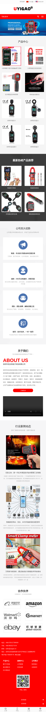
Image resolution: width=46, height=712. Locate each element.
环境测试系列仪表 (11, 214)
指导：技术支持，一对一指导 (23, 332)
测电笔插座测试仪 (34, 214)
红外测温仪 (6, 670)
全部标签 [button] (23, 703)
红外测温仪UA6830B (11, 94)
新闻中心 (20, 661)
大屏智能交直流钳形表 (34, 68)
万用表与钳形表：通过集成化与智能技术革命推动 (23, 571)
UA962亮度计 (34, 120)
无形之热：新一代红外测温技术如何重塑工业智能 (23, 473)
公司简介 (35, 661)
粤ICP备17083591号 (8, 655)
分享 (6, 709)
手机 (17, 709)
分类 (29, 709)
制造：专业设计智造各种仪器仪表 (23, 253)
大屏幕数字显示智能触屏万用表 (11, 68)
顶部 (40, 709)
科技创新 (20, 667)
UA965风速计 (34, 147)
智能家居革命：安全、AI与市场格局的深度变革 (23, 522)
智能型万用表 (11, 188)
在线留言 (34, 667)
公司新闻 (20, 664)
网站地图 (18, 655)
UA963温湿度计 (11, 147)
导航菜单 (5, 17)
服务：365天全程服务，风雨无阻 (23, 279)
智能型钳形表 (34, 188)
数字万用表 (6, 664)
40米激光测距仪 (34, 94)
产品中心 (6, 661)
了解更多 (23, 390)
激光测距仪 (6, 667)
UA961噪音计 (11, 120)
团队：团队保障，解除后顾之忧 (23, 306)
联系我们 (34, 664)
